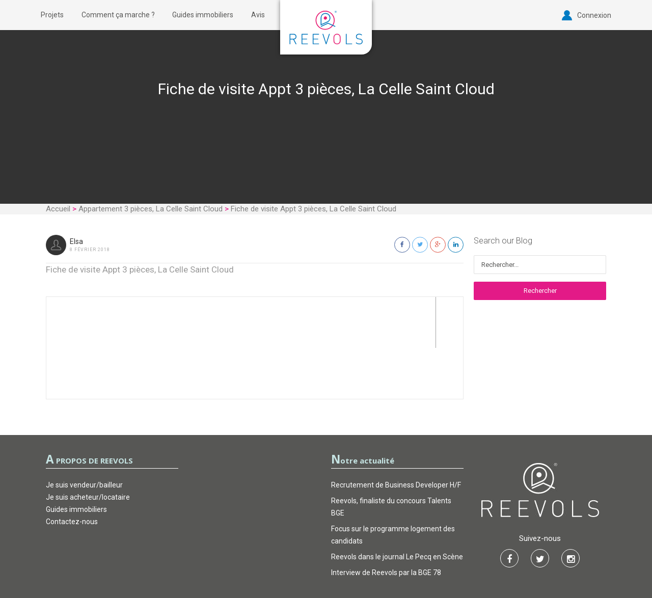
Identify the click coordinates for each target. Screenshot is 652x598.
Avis (258, 15)
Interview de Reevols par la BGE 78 (386, 522)
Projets (52, 15)
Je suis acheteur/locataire (88, 446)
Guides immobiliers (202, 15)
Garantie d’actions (326, 560)
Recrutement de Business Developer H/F (396, 434)
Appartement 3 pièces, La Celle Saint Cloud (150, 208)
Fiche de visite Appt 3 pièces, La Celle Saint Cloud (140, 269)
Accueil (58, 208)
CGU (275, 560)
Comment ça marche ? (118, 15)
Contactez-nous (72, 471)
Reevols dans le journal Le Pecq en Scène (397, 506)
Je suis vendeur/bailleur (84, 434)
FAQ (378, 560)
